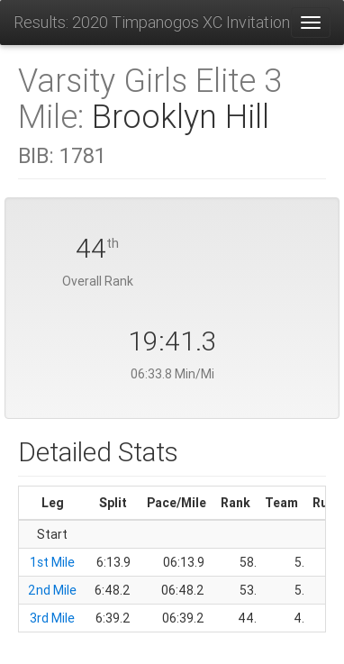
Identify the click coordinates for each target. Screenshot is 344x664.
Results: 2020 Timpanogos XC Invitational (152, 22)
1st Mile (52, 562)
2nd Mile (52, 590)
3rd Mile (52, 618)
